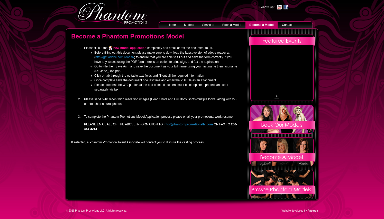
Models (189, 25)
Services (208, 25)
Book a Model (231, 25)
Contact (287, 25)
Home (172, 25)
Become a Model (261, 25)
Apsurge (312, 210)
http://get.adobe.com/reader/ (114, 57)
